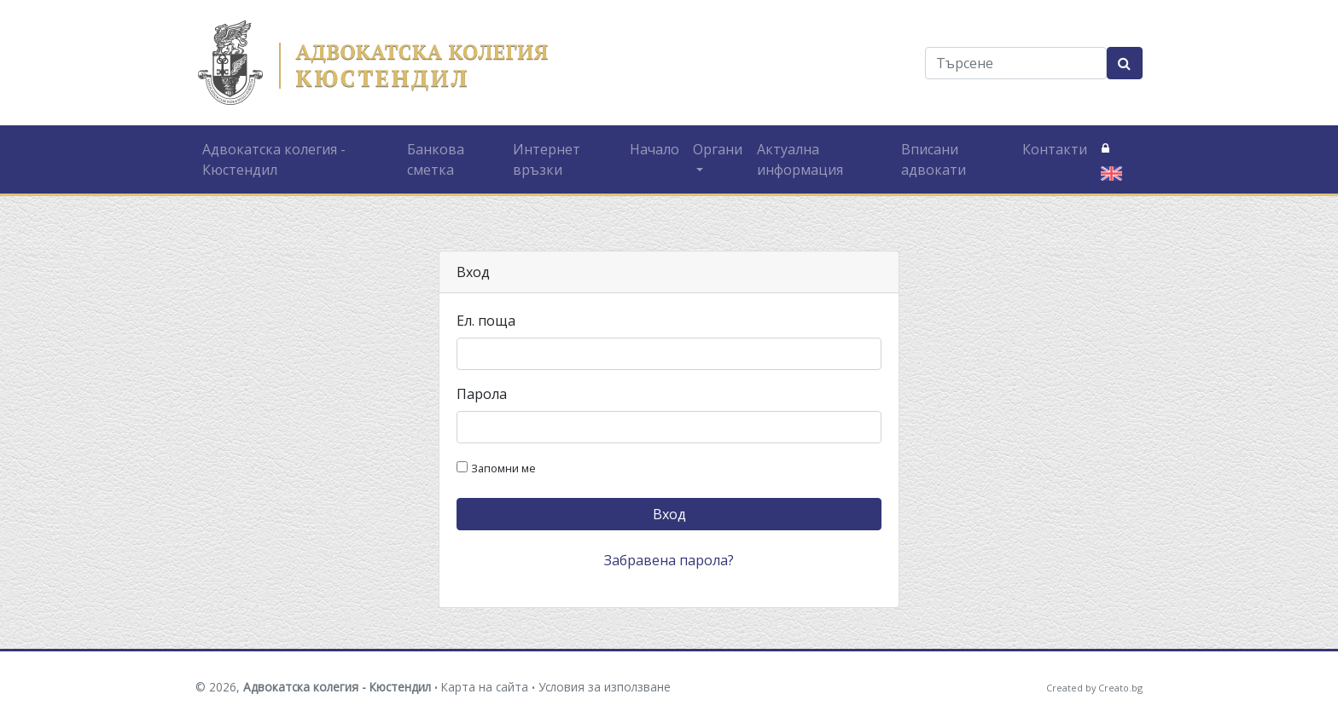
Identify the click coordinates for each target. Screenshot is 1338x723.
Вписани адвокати (933, 159)
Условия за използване (604, 687)
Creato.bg (1120, 687)
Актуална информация (800, 159)
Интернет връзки (546, 159)
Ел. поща (486, 320)
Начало (654, 149)
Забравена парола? (669, 560)
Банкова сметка (435, 159)
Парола (482, 394)
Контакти (1054, 149)
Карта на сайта (484, 687)
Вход (669, 514)
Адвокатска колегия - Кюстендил (274, 159)
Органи (717, 149)
